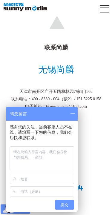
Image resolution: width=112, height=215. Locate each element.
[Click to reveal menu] (104, 9)
